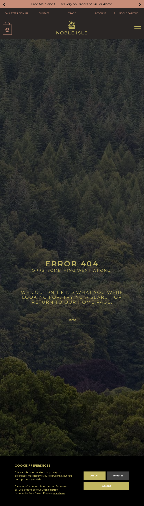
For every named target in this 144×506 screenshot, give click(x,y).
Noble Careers (128, 13)
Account (100, 13)
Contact (44, 13)
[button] (4, 4)
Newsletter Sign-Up (15, 13)
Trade (72, 13)
